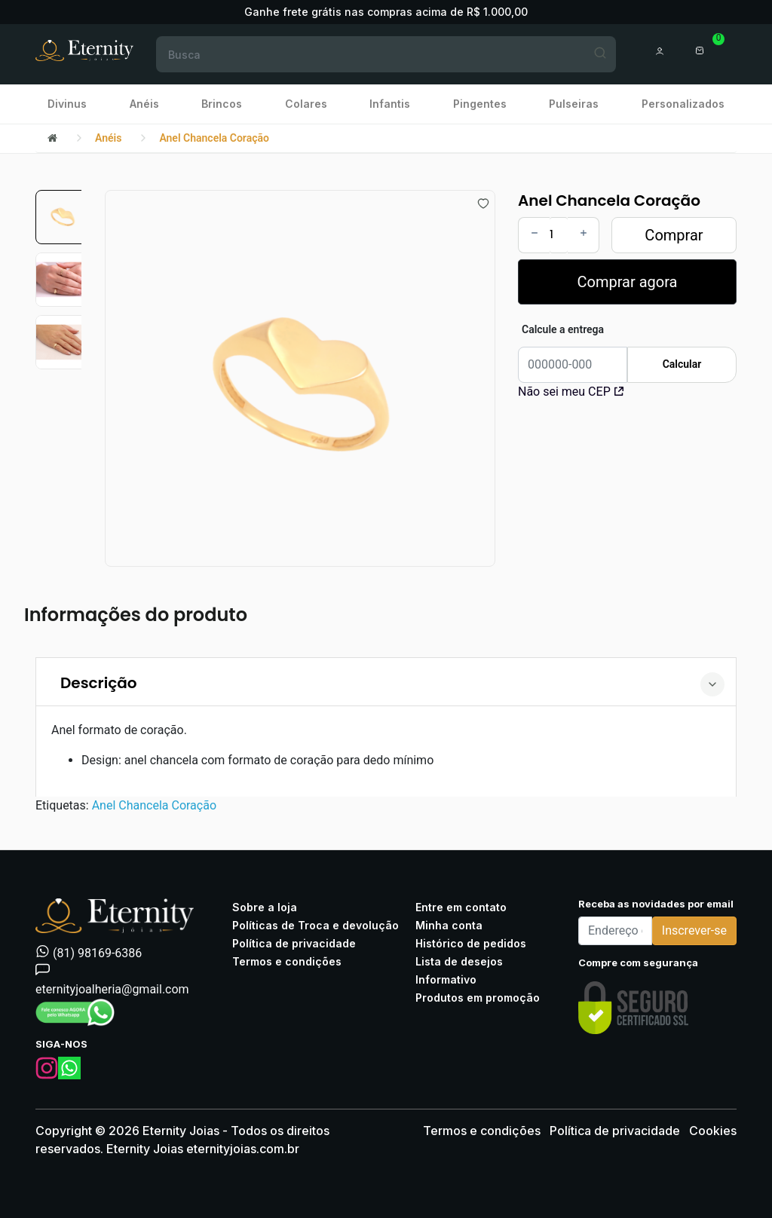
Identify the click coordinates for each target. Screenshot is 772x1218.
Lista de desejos (459, 961)
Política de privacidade (294, 943)
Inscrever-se (694, 930)
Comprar (674, 235)
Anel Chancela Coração (214, 138)
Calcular (682, 364)
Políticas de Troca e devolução (315, 925)
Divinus (67, 103)
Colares (306, 103)
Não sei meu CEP (570, 391)
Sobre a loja (264, 907)
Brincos (221, 103)
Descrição (98, 682)
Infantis (389, 103)
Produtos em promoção (477, 997)
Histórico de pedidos (470, 943)
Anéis (144, 103)
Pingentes (480, 103)
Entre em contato (461, 907)
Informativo (445, 979)
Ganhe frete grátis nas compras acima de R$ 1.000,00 (386, 11)
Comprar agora (627, 282)
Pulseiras (574, 103)
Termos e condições (287, 961)
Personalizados (683, 103)
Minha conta (448, 925)
